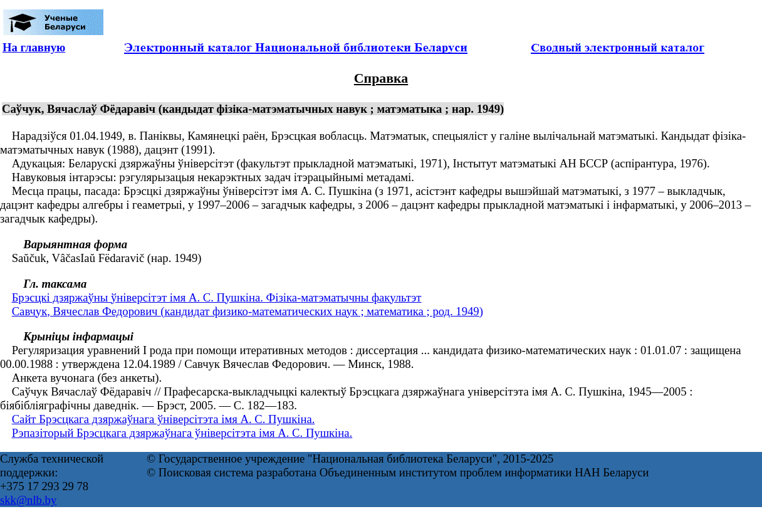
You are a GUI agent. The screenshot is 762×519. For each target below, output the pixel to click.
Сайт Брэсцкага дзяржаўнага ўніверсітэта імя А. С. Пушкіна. (163, 419)
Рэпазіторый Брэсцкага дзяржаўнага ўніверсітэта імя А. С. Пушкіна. (182, 432)
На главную (34, 47)
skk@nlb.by (28, 499)
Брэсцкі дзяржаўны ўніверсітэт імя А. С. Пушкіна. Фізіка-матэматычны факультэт (217, 297)
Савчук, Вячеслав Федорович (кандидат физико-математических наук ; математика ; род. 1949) (247, 311)
